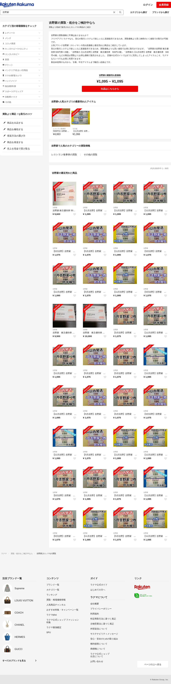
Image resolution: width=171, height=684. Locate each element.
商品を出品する (13, 122)
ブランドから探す (160, 12)
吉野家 (55, 207)
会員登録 (164, 4)
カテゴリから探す (138, 12)
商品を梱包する (13, 129)
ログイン (148, 4)
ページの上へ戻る (152, 664)
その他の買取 (90, 154)
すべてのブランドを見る (14, 660)
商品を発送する (13, 142)
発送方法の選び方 (14, 135)
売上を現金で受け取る (16, 148)
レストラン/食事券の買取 (64, 154)
